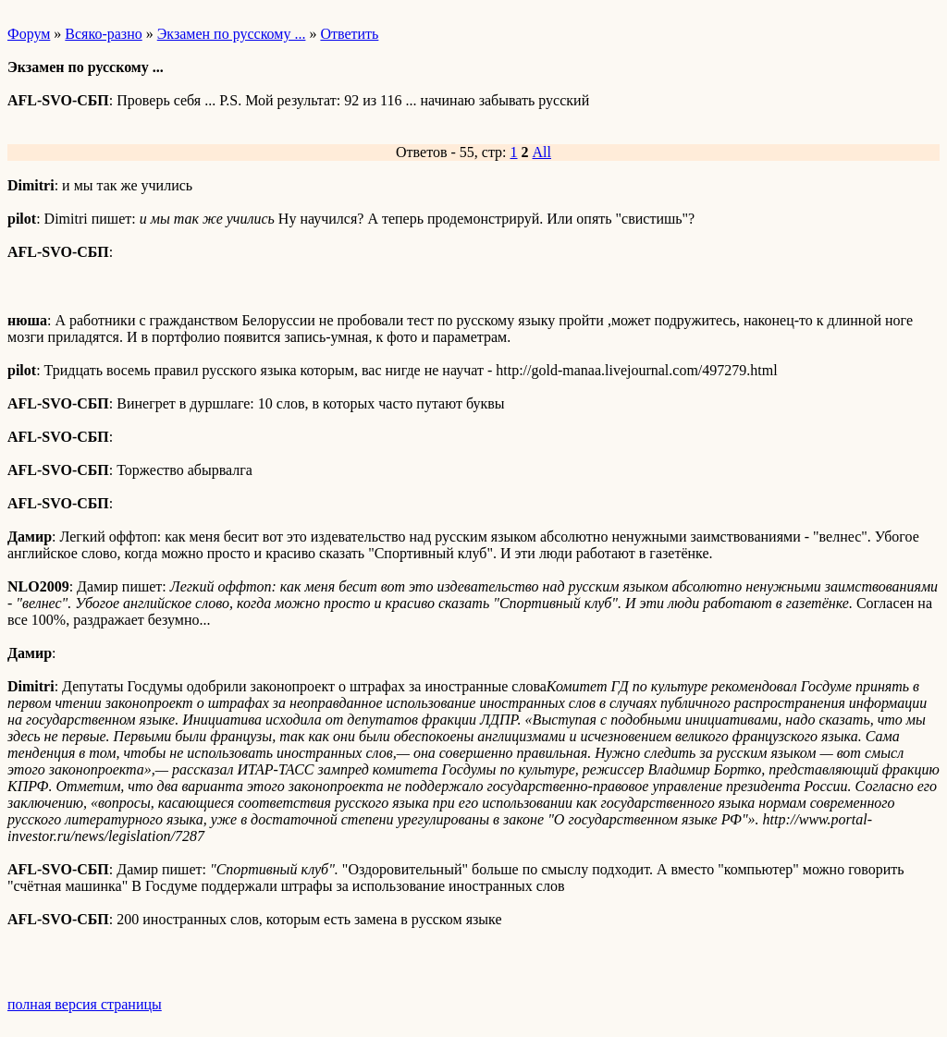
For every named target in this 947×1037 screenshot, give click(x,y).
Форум (28, 34)
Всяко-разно (103, 34)
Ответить (349, 34)
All (542, 152)
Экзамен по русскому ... (231, 34)
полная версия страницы (84, 1004)
